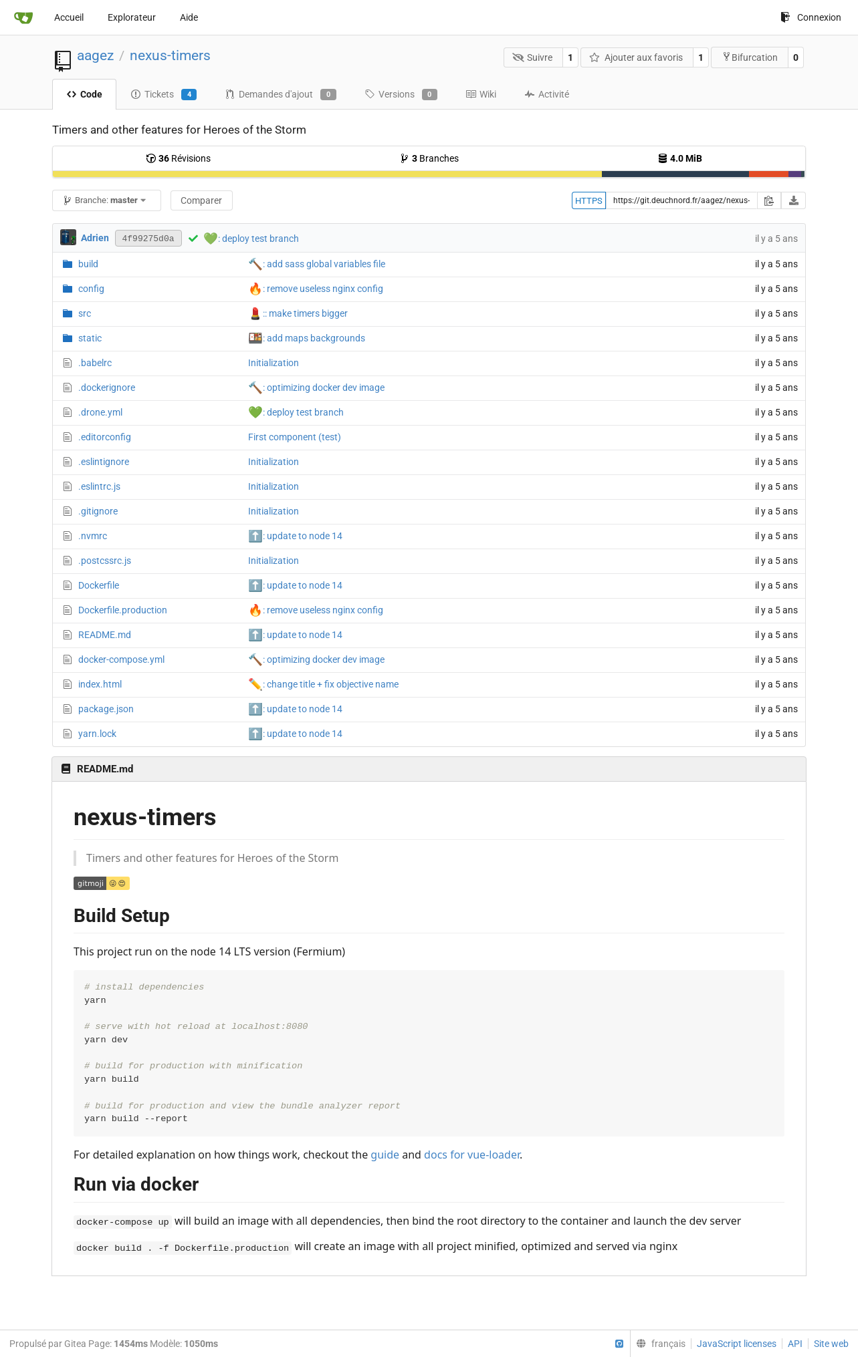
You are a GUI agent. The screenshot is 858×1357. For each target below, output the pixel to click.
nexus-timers (170, 55)
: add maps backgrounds (306, 338)
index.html (100, 684)
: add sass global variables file (316, 264)
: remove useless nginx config (315, 288)
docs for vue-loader (472, 1154)
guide (384, 1154)
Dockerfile (98, 585)
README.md (104, 634)
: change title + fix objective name (323, 684)
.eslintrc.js (99, 486)
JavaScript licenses (736, 1343)
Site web (831, 1343)
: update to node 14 (295, 536)
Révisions (178, 158)
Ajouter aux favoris (636, 57)
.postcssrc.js (104, 560)
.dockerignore (106, 387)
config (91, 288)
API (795, 1343)
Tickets (163, 95)
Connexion (811, 17)
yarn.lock (97, 733)
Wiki (480, 94)
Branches (429, 158)
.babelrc (95, 362)
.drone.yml (100, 412)
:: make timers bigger (298, 313)
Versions (400, 95)
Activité (546, 94)
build (88, 264)
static (90, 338)
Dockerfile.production (122, 610)
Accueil (69, 17)
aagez (95, 55)
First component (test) (294, 437)
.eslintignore (103, 461)
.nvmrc (92, 536)
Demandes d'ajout (280, 95)
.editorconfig (104, 437)
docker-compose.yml (121, 659)
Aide (189, 17)
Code (84, 94)
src (84, 313)
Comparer (201, 200)
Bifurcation (750, 57)
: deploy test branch (258, 238)
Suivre (532, 57)
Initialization (273, 362)
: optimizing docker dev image (316, 387)
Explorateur (132, 17)
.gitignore (98, 511)
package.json (106, 709)
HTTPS (589, 201)
